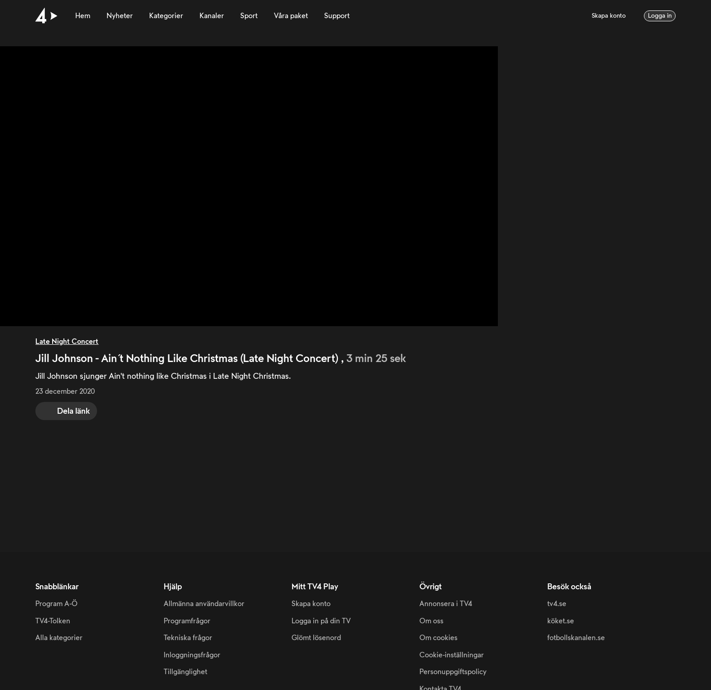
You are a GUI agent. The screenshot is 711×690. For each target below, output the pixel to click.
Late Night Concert (66, 342)
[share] (66, 411)
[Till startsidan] (46, 16)
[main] (355, 276)
